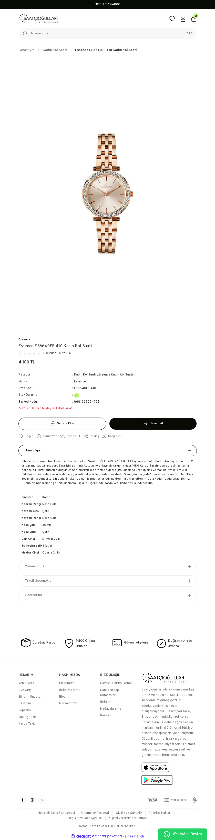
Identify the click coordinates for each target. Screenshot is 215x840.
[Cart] (194, 19)
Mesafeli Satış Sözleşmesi (56, 813)
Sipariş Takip (27, 717)
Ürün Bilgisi (33, 450)
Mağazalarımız (110, 709)
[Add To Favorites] (26, 436)
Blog (62, 697)
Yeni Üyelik (26, 683)
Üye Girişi (25, 690)
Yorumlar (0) (34, 566)
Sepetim (24, 710)
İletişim (105, 702)
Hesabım (24, 704)
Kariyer (105, 716)
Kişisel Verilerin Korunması (128, 818)
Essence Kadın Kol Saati (115, 375)
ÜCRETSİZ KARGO (107, 4)
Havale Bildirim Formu (116, 683)
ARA (190, 33)
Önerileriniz (34, 595)
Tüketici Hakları (160, 813)
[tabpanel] (107, 194)
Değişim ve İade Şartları (85, 818)
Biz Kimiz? (66, 683)
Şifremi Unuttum (30, 697)
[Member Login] (183, 19)
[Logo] (90, 19)
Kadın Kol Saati (85, 375)
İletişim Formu (69, 690)
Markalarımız (68, 704)
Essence (24, 339)
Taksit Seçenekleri (39, 581)
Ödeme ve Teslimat (95, 813)
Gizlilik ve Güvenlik (129, 813)
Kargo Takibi (27, 724)
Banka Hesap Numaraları (109, 692)
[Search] (107, 33)
